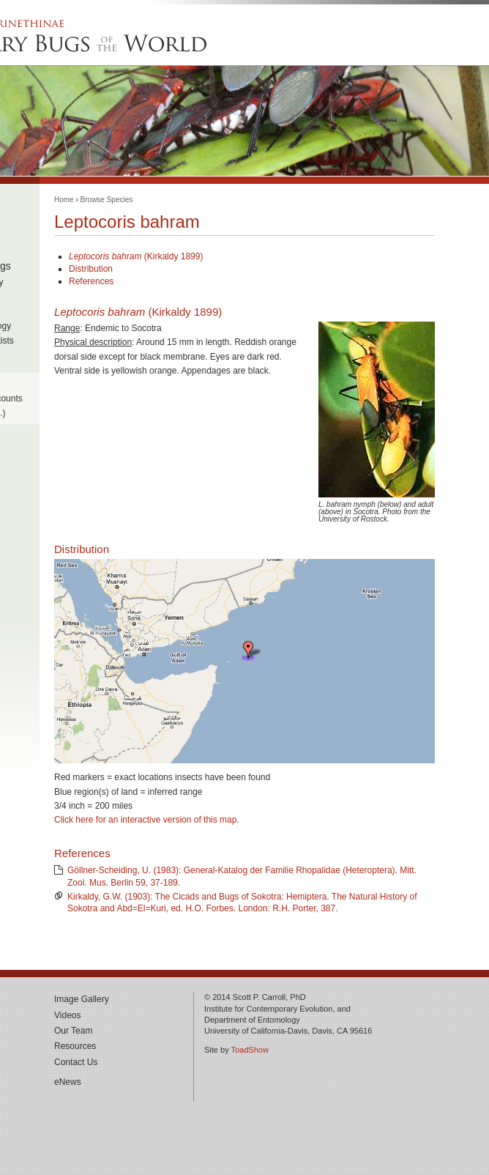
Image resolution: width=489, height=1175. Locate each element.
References (91, 281)
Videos (67, 1015)
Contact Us (75, 1062)
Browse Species (107, 200)
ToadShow (250, 1049)
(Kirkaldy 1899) (136, 256)
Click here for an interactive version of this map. (146, 820)
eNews (67, 1082)
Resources (75, 1046)
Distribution (91, 269)
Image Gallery (81, 999)
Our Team (73, 1031)
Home (64, 200)
